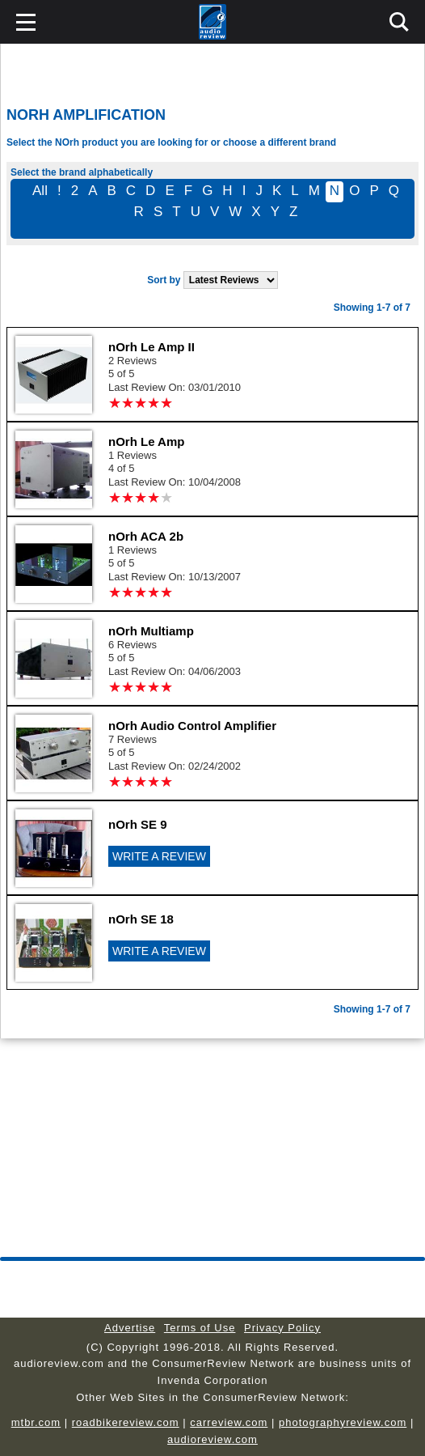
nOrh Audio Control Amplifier (192, 725)
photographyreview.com (342, 1422)
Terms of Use (200, 1328)
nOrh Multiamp (151, 631)
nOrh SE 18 (141, 919)
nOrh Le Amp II (151, 347)
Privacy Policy (282, 1328)
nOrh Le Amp (146, 441)
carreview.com (228, 1422)
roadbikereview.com (125, 1422)
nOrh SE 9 (137, 824)
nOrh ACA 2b (145, 536)
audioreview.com (212, 1439)
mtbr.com (36, 1422)
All (40, 190)
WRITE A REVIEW (159, 856)
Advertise (129, 1328)
